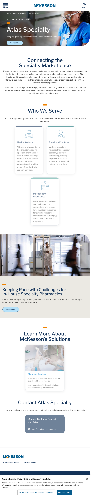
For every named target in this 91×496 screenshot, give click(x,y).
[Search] (84, 5)
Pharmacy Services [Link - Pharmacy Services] (38, 375)
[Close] (87, 479)
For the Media (30, 463)
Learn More (10, 309)
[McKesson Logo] (45, 456)
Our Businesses (34, 13)
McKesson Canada (11, 463)
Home (9, 13)
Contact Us (14, 43)
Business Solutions (19, 13)
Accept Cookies (64, 492)
